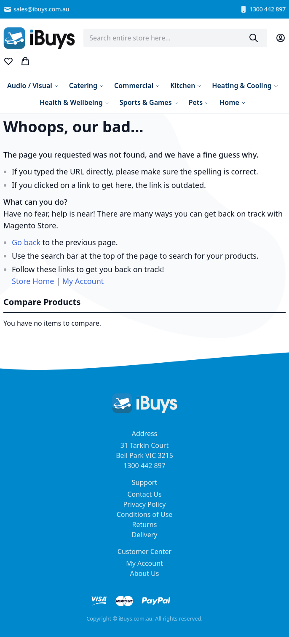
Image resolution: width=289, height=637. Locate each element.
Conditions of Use (145, 514)
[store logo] (39, 38)
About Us (144, 573)
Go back (26, 242)
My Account (83, 281)
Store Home (33, 281)
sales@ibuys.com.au (36, 9)
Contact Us (144, 494)
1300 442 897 (262, 9)
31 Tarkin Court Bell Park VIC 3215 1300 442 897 (144, 455)
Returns (144, 524)
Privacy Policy (144, 504)
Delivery (145, 534)
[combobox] (175, 38)
